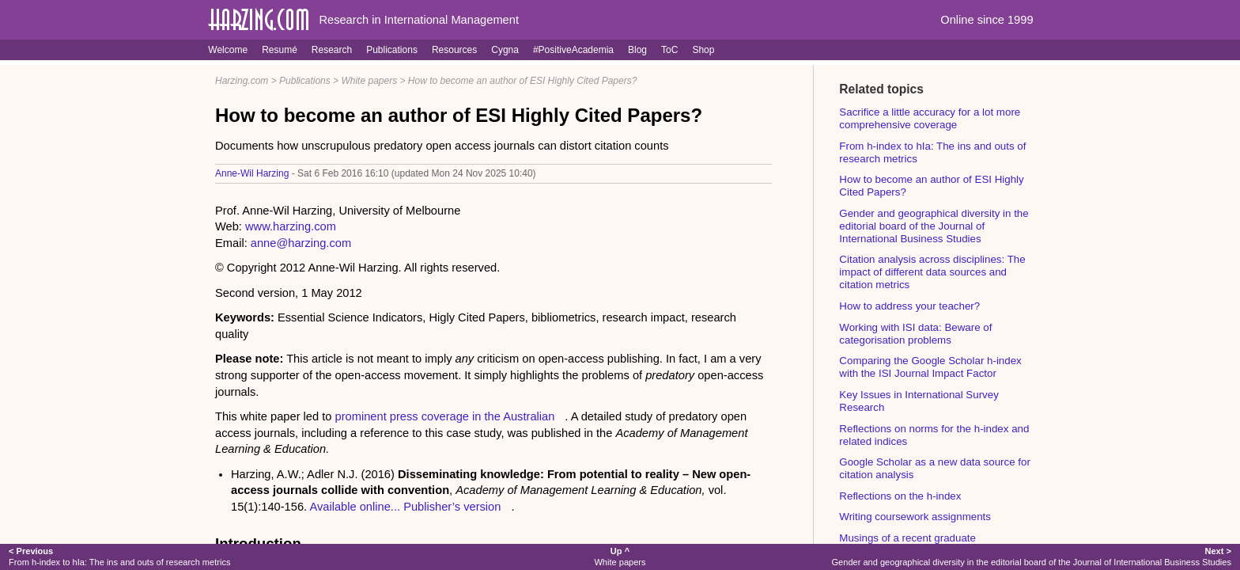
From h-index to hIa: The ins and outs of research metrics (119, 556)
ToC (669, 49)
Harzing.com (241, 80)
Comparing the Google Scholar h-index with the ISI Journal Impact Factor (930, 367)
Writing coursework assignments (915, 516)
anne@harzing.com (301, 243)
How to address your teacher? (909, 306)
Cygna (505, 49)
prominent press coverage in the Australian (445, 416)
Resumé (279, 49)
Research (332, 49)
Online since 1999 (986, 19)
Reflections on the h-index (900, 496)
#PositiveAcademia (573, 49)
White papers (369, 80)
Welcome (228, 49)
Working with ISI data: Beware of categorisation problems (915, 333)
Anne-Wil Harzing (252, 173)
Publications (392, 49)
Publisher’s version (452, 506)
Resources (454, 49)
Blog (637, 49)
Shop (703, 49)
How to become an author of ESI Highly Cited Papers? (522, 80)
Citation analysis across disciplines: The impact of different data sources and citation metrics (932, 272)
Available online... (354, 506)
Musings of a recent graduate (907, 538)
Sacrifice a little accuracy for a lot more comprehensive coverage (929, 118)
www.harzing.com (290, 226)
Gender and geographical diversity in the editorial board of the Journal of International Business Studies (933, 226)
